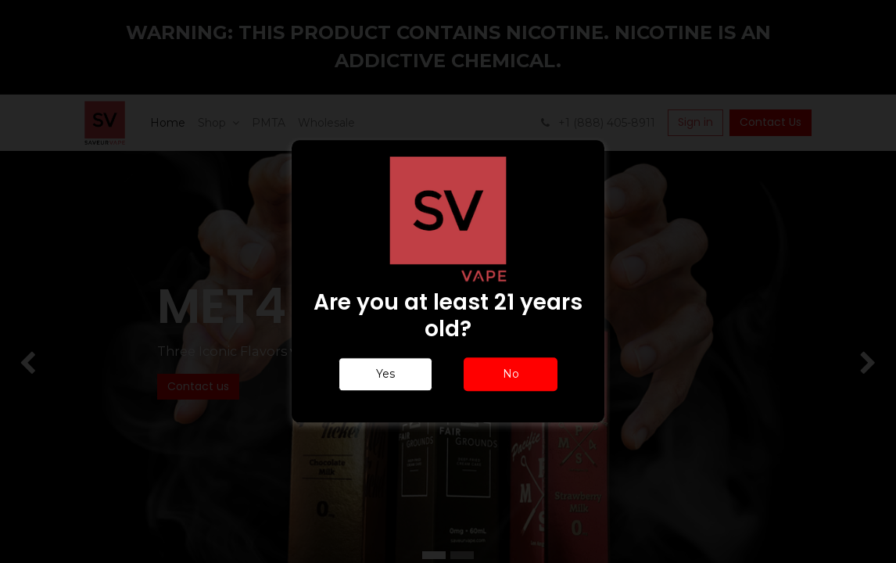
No (511, 375)
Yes (385, 375)
